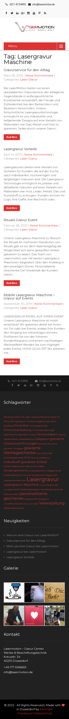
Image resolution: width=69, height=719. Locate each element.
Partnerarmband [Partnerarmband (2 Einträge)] (12, 494)
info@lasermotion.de (43, 4)
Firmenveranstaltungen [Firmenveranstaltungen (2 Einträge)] (43, 430)
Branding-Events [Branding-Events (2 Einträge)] (12, 417)
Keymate (46, 709)
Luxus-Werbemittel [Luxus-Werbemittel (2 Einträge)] (49, 485)
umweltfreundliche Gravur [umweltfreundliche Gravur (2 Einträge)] (16, 504)
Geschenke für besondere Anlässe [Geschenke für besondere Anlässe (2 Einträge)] (20, 434)
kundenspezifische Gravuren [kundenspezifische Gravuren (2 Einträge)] (17, 475)
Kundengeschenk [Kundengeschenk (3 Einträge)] (15, 470)
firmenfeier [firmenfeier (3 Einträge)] (21, 425)
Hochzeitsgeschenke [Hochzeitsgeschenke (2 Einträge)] (13, 458)
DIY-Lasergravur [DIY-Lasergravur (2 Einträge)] (18, 421)
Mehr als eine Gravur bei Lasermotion (32, 546)
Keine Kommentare (39, 75)
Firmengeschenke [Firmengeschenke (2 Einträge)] (38, 426)
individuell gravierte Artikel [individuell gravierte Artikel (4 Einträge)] (25, 462)
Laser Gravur (28, 79)
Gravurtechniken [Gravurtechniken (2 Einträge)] (44, 453)
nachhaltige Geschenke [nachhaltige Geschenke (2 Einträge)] (51, 489)
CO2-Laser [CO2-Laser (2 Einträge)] (25, 417)
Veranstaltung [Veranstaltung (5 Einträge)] (52, 503)
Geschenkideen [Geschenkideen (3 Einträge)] (47, 434)
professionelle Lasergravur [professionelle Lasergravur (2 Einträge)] (36, 499)
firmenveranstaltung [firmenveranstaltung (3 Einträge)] (17, 430)
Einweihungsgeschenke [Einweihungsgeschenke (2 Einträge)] (38, 421)
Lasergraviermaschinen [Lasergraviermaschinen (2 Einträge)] (15, 480)
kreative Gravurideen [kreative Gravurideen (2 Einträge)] (35, 466)
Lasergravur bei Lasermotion (26, 551)
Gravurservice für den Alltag (25, 540)
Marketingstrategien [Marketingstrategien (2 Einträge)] (30, 489)
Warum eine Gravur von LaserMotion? (32, 535)
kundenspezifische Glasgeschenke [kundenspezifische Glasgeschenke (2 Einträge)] (44, 471)
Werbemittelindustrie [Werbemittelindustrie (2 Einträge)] (14, 508)
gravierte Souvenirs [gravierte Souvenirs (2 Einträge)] (48, 444)
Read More (11, 137)
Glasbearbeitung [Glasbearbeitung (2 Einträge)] (26, 439)
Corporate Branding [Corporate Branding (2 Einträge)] (40, 417)
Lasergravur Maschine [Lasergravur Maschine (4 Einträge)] (21, 484)
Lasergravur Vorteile (20, 557)
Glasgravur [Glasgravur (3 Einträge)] (42, 439)
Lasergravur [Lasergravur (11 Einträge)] (43, 479)
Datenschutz (43, 713)
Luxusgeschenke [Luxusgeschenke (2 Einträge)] (12, 489)
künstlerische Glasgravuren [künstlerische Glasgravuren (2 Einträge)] (45, 475)
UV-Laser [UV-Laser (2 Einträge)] (34, 504)
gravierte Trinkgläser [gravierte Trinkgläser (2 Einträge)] (13, 448)
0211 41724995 (18, 4)
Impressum (25, 713)
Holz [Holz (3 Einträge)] (27, 457)
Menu (12, 46)
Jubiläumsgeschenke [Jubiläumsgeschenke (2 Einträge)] (14, 466)
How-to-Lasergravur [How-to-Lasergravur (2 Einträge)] (40, 458)
